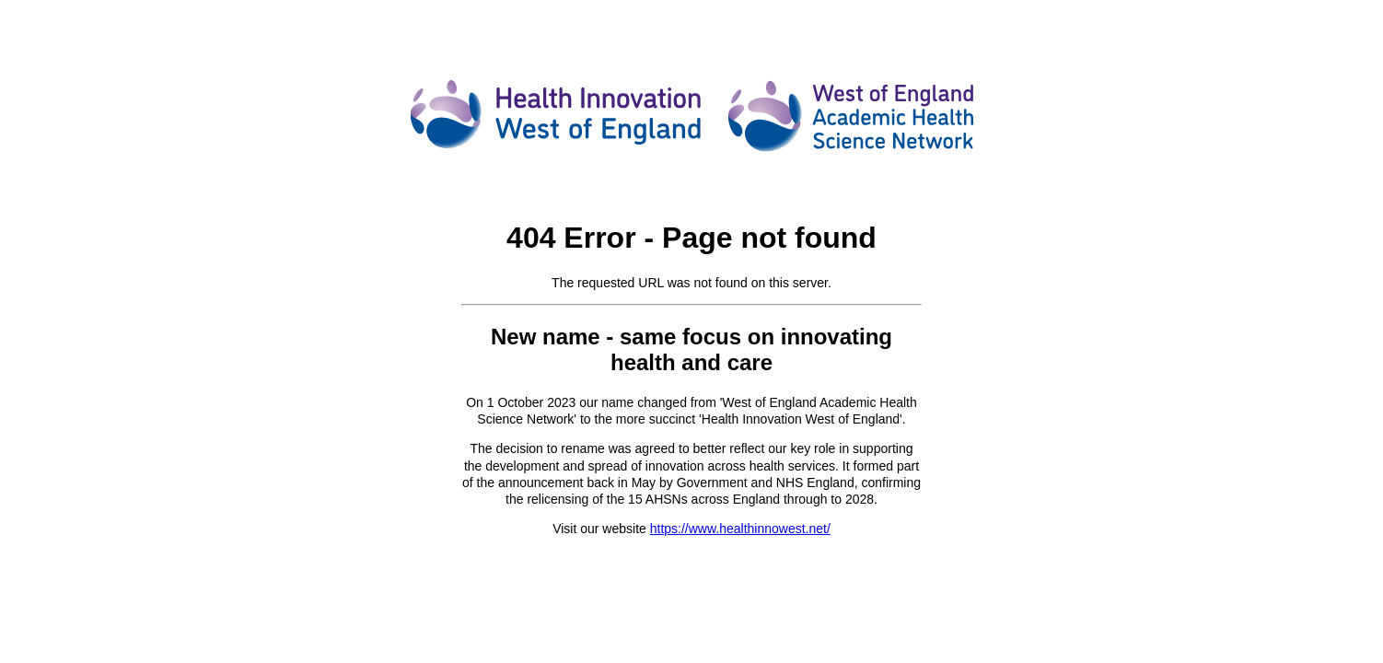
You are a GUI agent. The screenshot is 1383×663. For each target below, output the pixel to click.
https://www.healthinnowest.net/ (740, 528)
